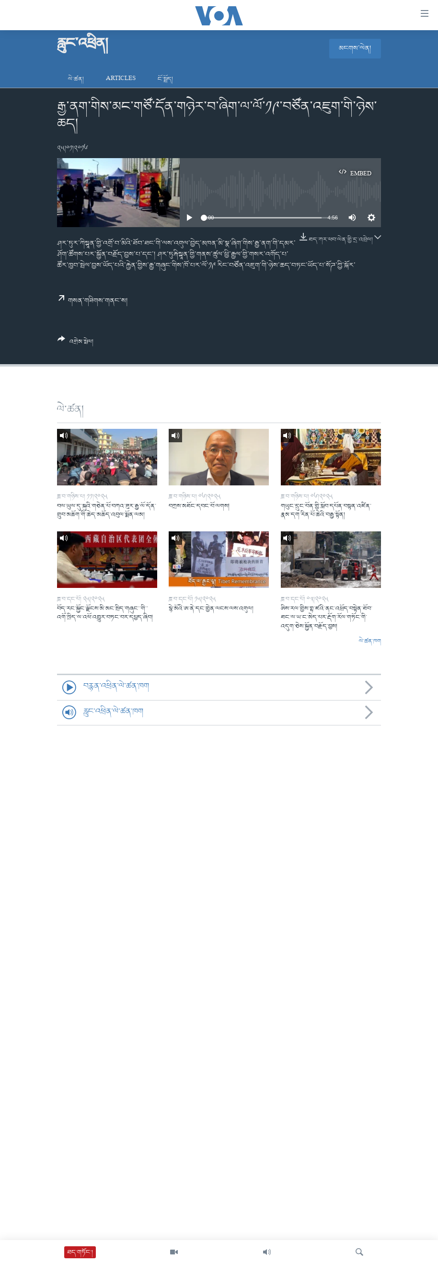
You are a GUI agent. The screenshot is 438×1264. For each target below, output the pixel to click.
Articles (121, 79)
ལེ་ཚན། (76, 79)
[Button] (75, 344)
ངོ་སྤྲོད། (165, 79)
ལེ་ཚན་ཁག (370, 641)
